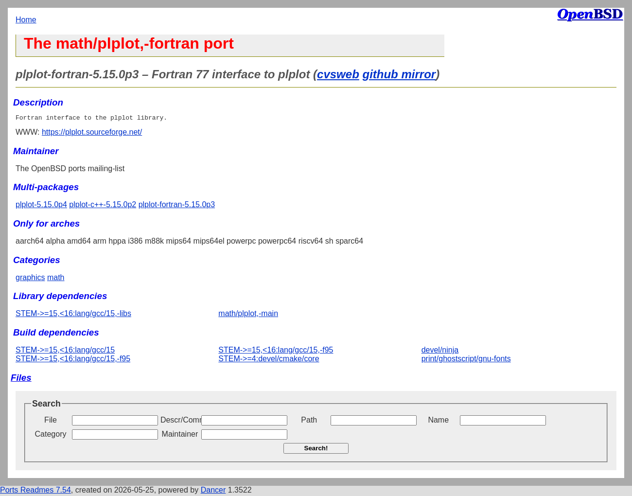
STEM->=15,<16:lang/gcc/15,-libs (73, 315)
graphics (30, 279)
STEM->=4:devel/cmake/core (268, 360)
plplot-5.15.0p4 (41, 206)
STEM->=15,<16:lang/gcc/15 (65, 351)
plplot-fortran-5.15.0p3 (177, 206)
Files (21, 379)
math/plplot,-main (248, 315)
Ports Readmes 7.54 (35, 491)
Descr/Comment (179, 421)
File (50, 421)
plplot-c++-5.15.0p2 (102, 206)
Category (51, 435)
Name (438, 421)
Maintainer (180, 435)
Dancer (213, 491)
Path (309, 421)
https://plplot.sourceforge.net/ (92, 133)
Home (26, 20)
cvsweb (338, 74)
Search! (316, 449)
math (56, 279)
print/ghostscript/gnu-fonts (466, 360)
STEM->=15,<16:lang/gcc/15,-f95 (73, 360)
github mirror (399, 74)
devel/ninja (440, 351)
